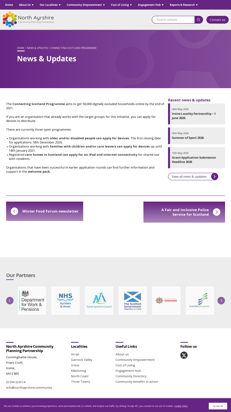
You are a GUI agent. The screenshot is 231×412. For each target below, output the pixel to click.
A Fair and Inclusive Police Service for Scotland (190, 212)
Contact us (217, 20)
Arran (75, 354)
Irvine (75, 365)
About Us (25, 5)
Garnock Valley (81, 360)
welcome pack (39, 171)
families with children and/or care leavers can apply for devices (100, 146)
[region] (115, 405)
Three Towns (80, 382)
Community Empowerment (84, 5)
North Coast (80, 376)
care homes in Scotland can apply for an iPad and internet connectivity (81, 155)
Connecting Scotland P (30, 104)
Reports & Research (182, 5)
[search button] (199, 20)
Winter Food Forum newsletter (44, 211)
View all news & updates (195, 176)
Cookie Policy (181, 406)
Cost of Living (120, 5)
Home (9, 5)
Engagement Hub (149, 5)
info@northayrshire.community (29, 388)
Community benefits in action (137, 382)
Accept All (218, 406)
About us (122, 354)
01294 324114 (15, 382)
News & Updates (37, 48)
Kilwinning (78, 371)
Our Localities (49, 5)
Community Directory (131, 376)
